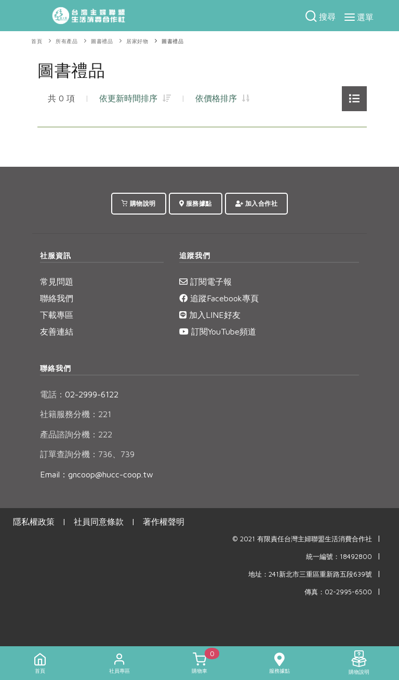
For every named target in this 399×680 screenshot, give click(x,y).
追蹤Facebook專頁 (219, 298)
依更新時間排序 (135, 98)
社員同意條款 (99, 521)
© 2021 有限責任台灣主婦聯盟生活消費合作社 (302, 539)
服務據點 (195, 203)
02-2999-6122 (79, 394)
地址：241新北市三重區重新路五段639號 (310, 574)
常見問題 (56, 281)
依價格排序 (222, 98)
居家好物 (137, 41)
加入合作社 (256, 203)
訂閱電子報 (205, 281)
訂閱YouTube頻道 (217, 331)
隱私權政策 (34, 521)
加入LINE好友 (210, 314)
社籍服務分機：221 (75, 414)
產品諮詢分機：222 (76, 434)
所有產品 (66, 41)
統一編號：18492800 (339, 557)
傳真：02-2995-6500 (338, 592)
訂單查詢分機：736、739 (87, 454)
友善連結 (56, 331)
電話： (52, 394)
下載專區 (56, 314)
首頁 (36, 41)
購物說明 (139, 203)
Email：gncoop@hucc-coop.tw (96, 474)
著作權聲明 (163, 521)
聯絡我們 (56, 298)
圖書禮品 (102, 41)
